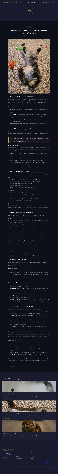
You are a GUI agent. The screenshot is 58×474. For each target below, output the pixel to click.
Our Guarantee (46, 2)
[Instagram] (6, 461)
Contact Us (32, 456)
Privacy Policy (48, 468)
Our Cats (21, 2)
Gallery (33, 2)
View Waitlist (32, 458)
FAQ (31, 454)
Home (15, 2)
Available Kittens (19, 454)
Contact (54, 2)
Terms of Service (53, 468)
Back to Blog (12, 366)
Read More (6, 398)
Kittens (27, 2)
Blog (39, 2)
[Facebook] (3, 461)
